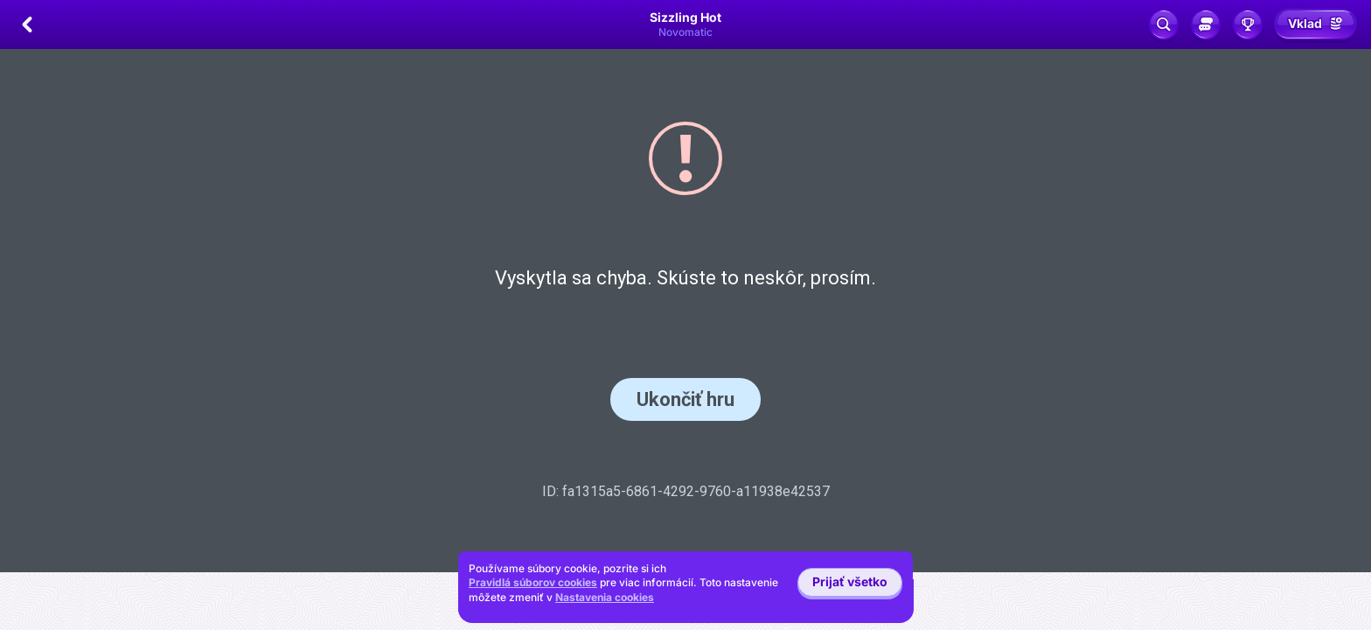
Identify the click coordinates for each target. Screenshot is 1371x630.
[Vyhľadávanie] (1164, 24)
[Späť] (27, 24)
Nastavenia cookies (604, 598)
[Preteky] (1247, 24)
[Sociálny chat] (1205, 24)
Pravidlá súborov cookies (533, 582)
